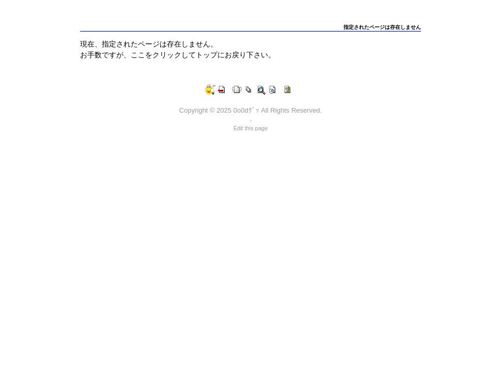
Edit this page (250, 128)
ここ (138, 55)
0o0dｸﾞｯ (246, 110)
